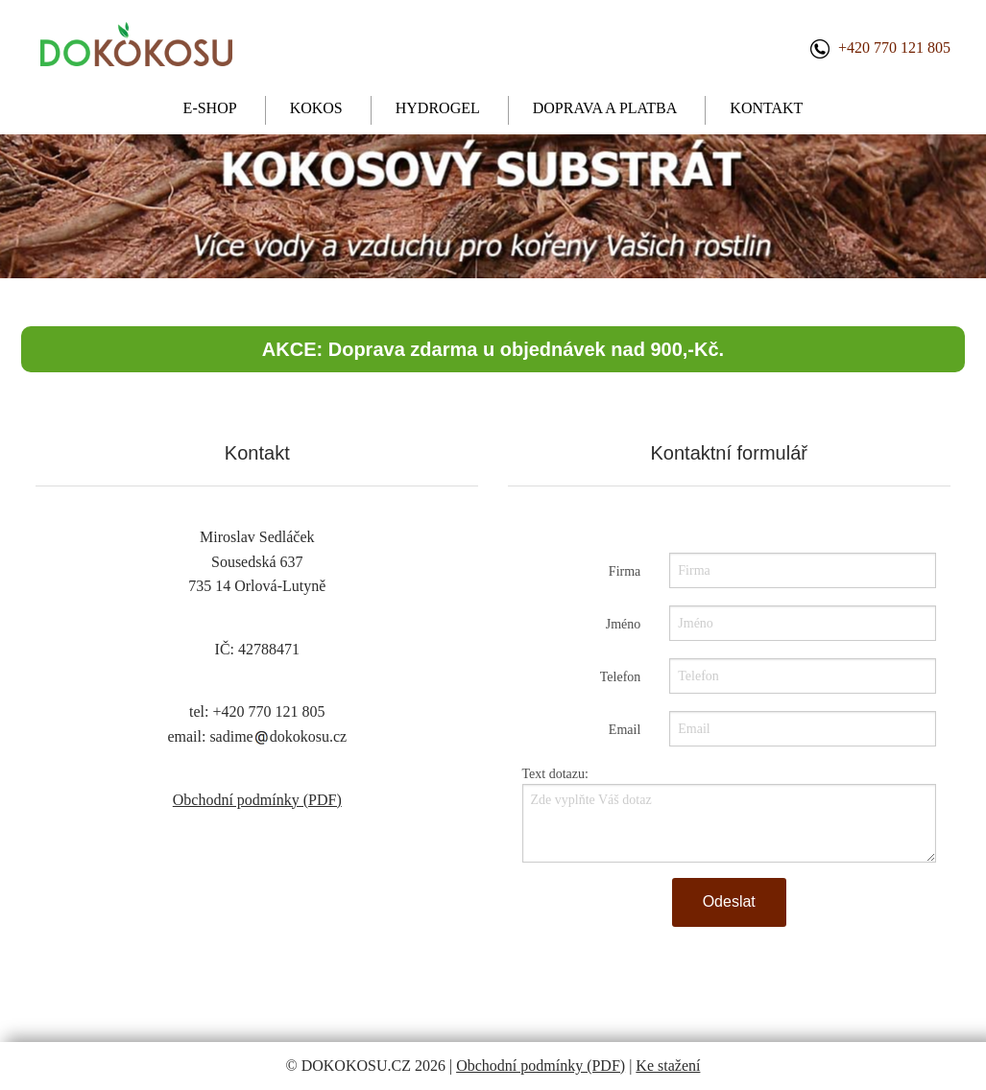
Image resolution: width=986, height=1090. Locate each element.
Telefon (620, 677)
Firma (624, 571)
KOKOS (316, 108)
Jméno (623, 624)
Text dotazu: (555, 774)
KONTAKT (766, 108)
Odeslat (729, 901)
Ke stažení (668, 1065)
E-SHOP (210, 108)
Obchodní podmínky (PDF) (257, 800)
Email (624, 730)
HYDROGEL (438, 108)
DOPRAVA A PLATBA (605, 108)
